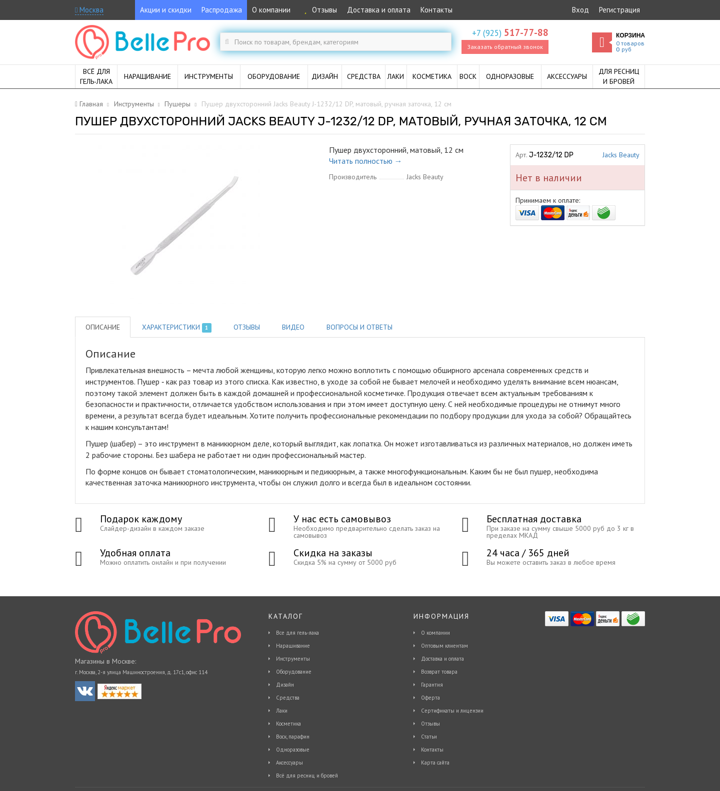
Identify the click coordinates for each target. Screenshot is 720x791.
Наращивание (293, 645)
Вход (580, 9)
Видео (293, 327)
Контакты (436, 9)
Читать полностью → (365, 161)
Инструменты (293, 658)
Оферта (430, 697)
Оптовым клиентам (444, 645)
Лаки (282, 710)
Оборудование (294, 671)
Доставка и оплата (378, 9)
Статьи (429, 736)
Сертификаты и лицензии (452, 710)
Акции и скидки (166, 9)
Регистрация (619, 9)
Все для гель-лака (297, 632)
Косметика (288, 723)
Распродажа (222, 9)
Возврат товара (439, 671)
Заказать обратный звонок (505, 46)
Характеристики (177, 328)
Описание (103, 327)
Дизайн (285, 684)
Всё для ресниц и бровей (307, 775)
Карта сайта (435, 762)
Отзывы (318, 9)
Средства (288, 697)
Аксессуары (289, 762)
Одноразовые (293, 749)
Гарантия (432, 684)
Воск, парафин (293, 736)
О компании (271, 9)
